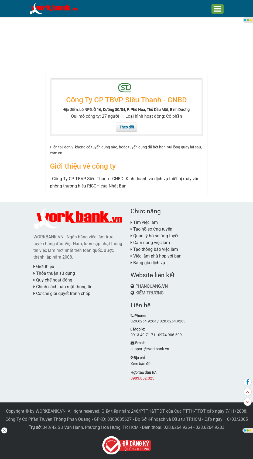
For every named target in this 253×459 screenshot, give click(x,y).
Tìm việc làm (144, 222)
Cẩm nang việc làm (150, 242)
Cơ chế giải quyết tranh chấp (61, 293)
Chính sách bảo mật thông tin (63, 286)
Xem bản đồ (141, 363)
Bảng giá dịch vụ (148, 262)
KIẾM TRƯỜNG (149, 292)
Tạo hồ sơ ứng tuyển (151, 228)
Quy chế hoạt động (52, 279)
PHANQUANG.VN (151, 285)
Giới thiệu (43, 266)
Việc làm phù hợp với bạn (156, 255)
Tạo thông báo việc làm (154, 249)
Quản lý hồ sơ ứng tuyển (155, 235)
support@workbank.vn (150, 348)
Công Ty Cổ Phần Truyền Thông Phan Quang (48, 418)
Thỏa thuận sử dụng (54, 273)
